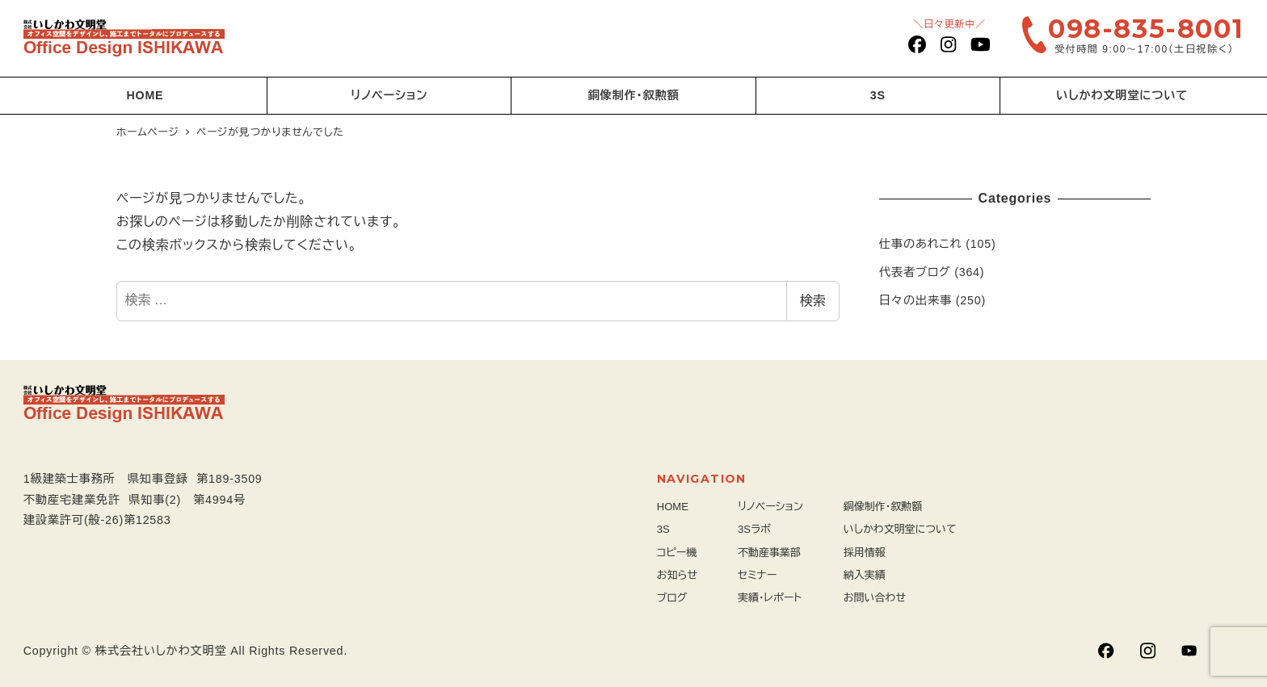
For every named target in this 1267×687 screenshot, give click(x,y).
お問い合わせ (875, 598)
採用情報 (865, 553)
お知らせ (677, 575)
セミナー (757, 575)
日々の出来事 (915, 300)
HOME (672, 507)
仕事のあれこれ (920, 243)
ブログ (672, 598)
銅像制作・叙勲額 (883, 507)
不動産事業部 (769, 553)
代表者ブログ (915, 272)
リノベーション (770, 507)
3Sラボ (754, 529)
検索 (813, 301)
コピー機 (677, 553)
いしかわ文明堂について (900, 529)
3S (663, 529)
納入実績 (865, 575)
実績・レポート (770, 598)
